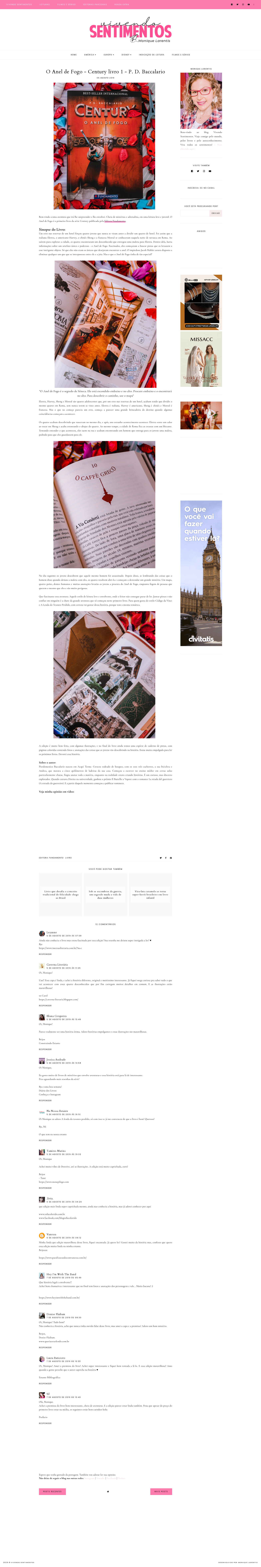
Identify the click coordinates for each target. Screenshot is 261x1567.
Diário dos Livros (48, 1090)
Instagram (89, 1478)
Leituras (45, 4)
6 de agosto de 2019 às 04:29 (64, 1202)
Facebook (111, 1478)
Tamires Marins (56, 1151)
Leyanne (52, 932)
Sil (48, 1394)
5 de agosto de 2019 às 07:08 (64, 936)
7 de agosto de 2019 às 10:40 (64, 1397)
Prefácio (43, 1417)
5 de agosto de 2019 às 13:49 (64, 1019)
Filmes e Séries (66, 4)
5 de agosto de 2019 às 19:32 (64, 1154)
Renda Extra (122, 4)
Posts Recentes (52, 1491)
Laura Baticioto (56, 1358)
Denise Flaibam (56, 1314)
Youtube (100, 1478)
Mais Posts (161, 1491)
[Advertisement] (201, 465)
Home (74, 55)
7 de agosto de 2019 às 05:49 (64, 1277)
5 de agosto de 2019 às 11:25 (64, 968)
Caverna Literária (57, 964)
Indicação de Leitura (151, 55)
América (89, 55)
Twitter (122, 1478)
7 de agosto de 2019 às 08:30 (64, 1317)
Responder (45, 954)
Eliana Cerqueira (57, 1016)
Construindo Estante (49, 1043)
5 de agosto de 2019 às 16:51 (64, 1114)
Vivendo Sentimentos (19, 4)
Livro (68, 858)
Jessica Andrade (56, 1059)
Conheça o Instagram (50, 1094)
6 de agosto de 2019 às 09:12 (64, 1238)
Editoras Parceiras (95, 4)
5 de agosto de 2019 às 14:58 (64, 1063)
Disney (126, 55)
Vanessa (51, 1234)
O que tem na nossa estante (53, 1134)
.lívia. (50, 1198)
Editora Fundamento (115, 221)
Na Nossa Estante (57, 1111)
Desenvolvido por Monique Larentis (238, 1563)
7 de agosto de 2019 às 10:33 (64, 1361)
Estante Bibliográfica (49, 1377)
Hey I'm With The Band (61, 1274)
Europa (108, 55)
